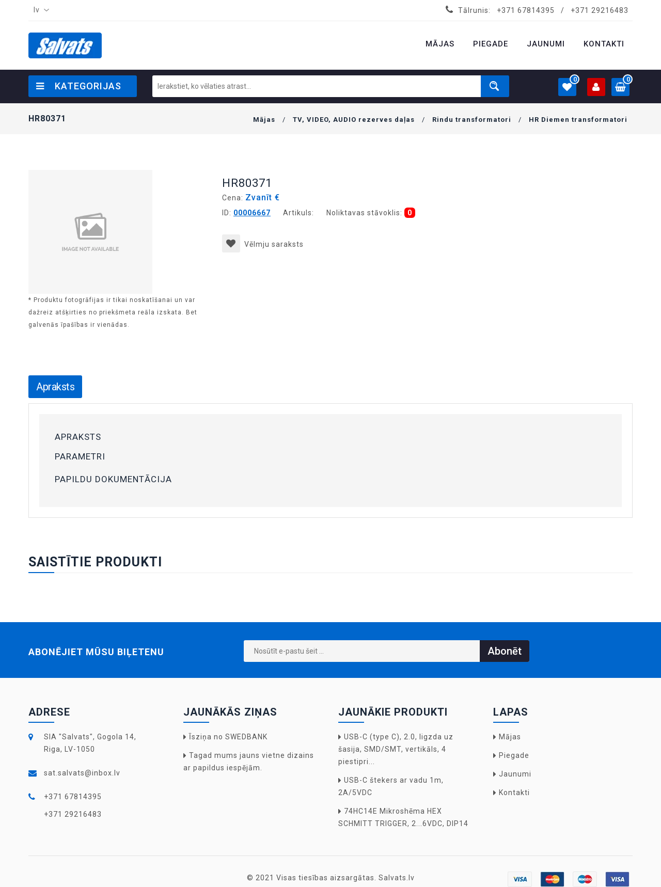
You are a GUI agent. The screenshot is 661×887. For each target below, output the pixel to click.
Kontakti (514, 792)
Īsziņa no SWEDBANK (228, 737)
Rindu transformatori (471, 119)
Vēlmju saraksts (263, 244)
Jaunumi (515, 774)
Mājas (264, 119)
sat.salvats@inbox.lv (82, 773)
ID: (226, 213)
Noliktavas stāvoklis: (364, 213)
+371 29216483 (599, 10)
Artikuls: (298, 213)
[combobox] (39, 10)
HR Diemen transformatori (578, 119)
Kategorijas (78, 86)
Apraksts (55, 387)
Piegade (514, 755)
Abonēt (504, 651)
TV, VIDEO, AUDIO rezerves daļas (354, 119)
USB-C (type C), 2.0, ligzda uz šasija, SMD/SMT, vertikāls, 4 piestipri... (395, 749)
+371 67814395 (526, 10)
